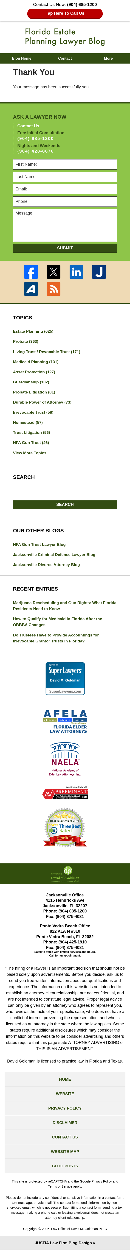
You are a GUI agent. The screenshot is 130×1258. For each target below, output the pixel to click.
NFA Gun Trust (31, 445)
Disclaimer (65, 1129)
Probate (26, 341)
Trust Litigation (32, 434)
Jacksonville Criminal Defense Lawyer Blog (55, 557)
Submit (65, 248)
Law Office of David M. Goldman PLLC (79, 1237)
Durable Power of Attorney (43, 403)
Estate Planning (34, 331)
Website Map (64, 1158)
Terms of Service (60, 1194)
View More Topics (30, 455)
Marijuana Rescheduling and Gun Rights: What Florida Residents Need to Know (59, 609)
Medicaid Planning (36, 362)
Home (65, 1084)
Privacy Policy (65, 1114)
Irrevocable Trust (34, 414)
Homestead (28, 424)
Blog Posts (65, 1173)
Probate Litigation (35, 393)
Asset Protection (35, 372)
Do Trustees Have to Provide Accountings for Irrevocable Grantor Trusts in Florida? (57, 642)
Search (65, 507)
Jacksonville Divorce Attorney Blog (47, 567)
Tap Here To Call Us (65, 13)
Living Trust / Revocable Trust (48, 352)
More (108, 58)
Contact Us (65, 1143)
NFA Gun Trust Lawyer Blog (40, 547)
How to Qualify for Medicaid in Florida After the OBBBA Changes (59, 625)
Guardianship (32, 383)
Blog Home (21, 58)
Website (65, 1099)
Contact (65, 58)
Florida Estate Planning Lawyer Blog (65, 37)
